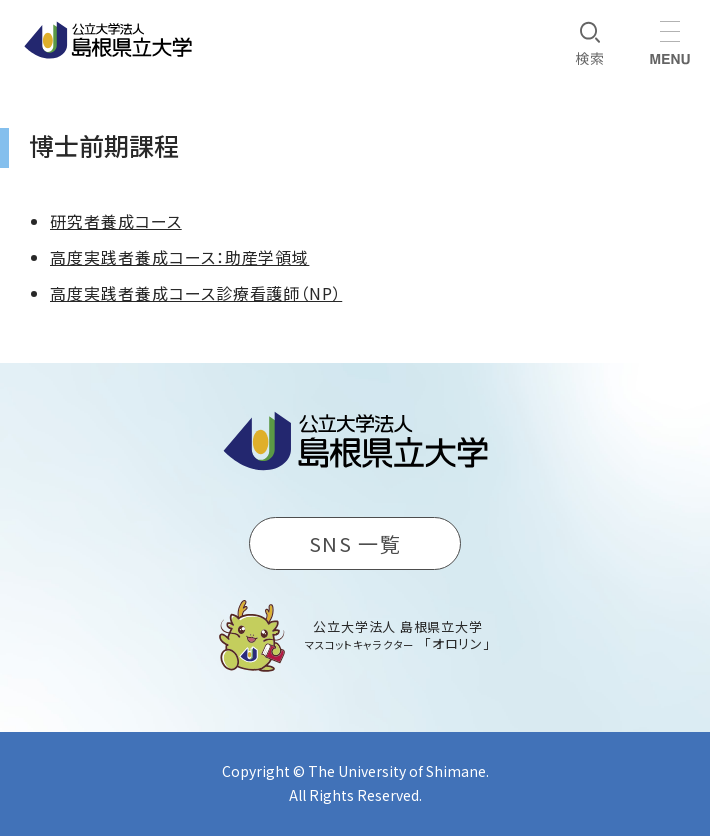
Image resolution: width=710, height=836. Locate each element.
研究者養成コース (116, 221)
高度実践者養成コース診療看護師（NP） (196, 293)
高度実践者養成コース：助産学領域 (179, 257)
